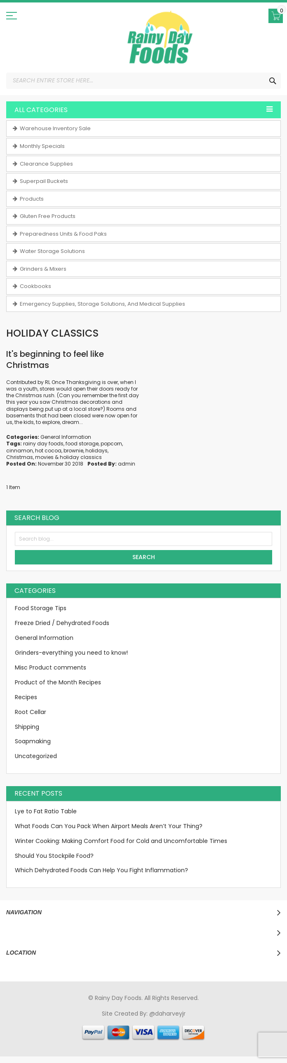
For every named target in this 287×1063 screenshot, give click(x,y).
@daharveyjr (167, 1013)
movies (44, 457)
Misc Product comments (50, 667)
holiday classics (81, 457)
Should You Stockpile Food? (54, 856)
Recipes (26, 697)
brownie (73, 450)
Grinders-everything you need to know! (71, 653)
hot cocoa (48, 450)
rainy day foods (43, 443)
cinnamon (19, 450)
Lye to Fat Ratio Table (46, 811)
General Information (65, 436)
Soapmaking (33, 741)
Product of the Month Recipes (58, 682)
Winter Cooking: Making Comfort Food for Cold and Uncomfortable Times (121, 841)
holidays (96, 450)
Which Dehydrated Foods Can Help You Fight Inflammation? (101, 870)
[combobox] (143, 81)
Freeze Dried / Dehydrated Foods (62, 623)
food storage (82, 443)
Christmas (19, 457)
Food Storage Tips (40, 608)
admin (126, 463)
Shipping (27, 727)
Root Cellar (30, 712)
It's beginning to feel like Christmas (55, 359)
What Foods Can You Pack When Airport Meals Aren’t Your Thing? (108, 826)
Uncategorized (36, 756)
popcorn (111, 443)
